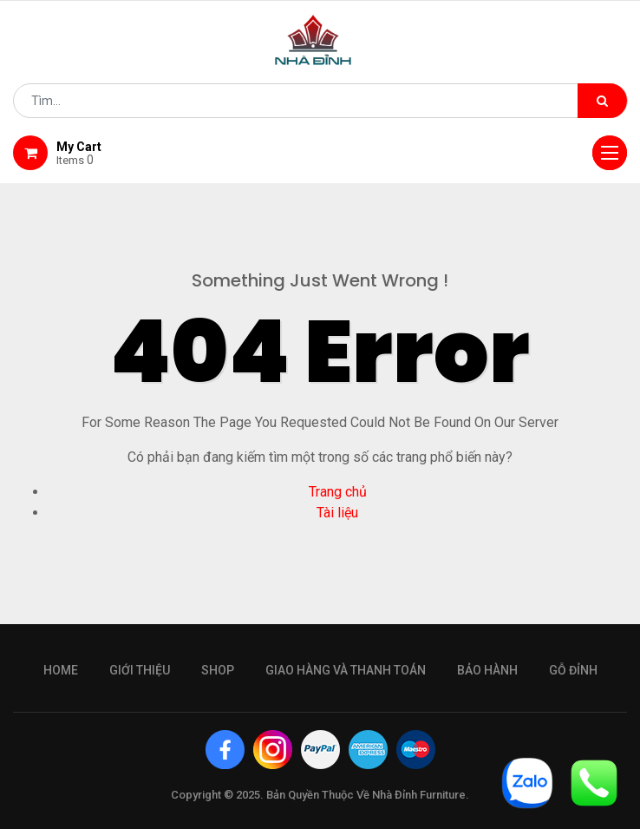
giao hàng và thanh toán (345, 670)
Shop (217, 670)
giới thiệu (139, 670)
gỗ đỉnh (573, 670)
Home (60, 670)
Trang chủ (338, 492)
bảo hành (487, 670)
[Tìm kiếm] (602, 100)
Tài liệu (337, 512)
